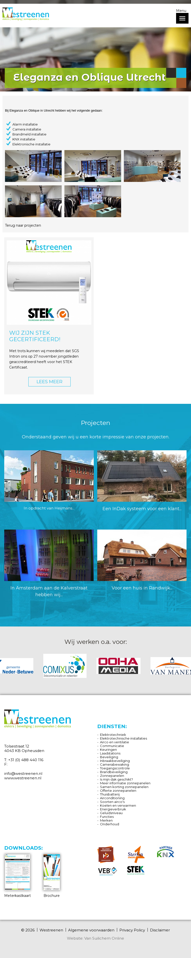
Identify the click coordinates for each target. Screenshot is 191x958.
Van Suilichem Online (104, 938)
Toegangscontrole (115, 768)
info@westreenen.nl (23, 773)
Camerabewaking (114, 764)
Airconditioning (112, 798)
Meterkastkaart (17, 876)
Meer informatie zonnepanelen (125, 783)
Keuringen (108, 749)
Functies (107, 817)
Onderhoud (109, 824)
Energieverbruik (113, 809)
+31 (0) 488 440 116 (25, 759)
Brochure (52, 876)
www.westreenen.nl (22, 778)
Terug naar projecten (23, 225)
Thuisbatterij (110, 794)
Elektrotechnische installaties (123, 738)
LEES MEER (49, 381)
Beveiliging (109, 757)
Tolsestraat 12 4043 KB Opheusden (24, 748)
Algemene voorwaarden (91, 930)
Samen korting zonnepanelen (124, 787)
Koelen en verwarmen (118, 805)
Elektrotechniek (113, 735)
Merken (106, 820)
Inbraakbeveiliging (115, 761)
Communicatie (112, 746)
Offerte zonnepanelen (118, 790)
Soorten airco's (112, 802)
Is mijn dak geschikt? (116, 779)
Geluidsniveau (111, 813)
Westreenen (51, 930)
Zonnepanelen (112, 776)
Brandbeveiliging (114, 772)
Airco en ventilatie (114, 742)
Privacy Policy (132, 930)
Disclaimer (160, 930)
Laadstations (110, 753)
